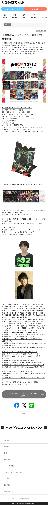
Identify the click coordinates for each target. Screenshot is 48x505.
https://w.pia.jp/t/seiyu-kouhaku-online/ (28, 223)
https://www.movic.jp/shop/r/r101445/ (18, 234)
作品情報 (33, 18)
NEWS (5, 18)
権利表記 (7, 485)
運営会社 (7, 479)
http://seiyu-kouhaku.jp (17, 118)
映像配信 (14, 18)
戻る (24, 413)
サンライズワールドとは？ (13, 472)
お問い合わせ (9, 491)
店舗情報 (35, 9)
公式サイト (11, 384)
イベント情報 (43, 18)
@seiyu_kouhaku (9, 121)
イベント (7, 25)
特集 (24, 18)
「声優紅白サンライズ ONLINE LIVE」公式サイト (24, 394)
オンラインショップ (12, 9)
